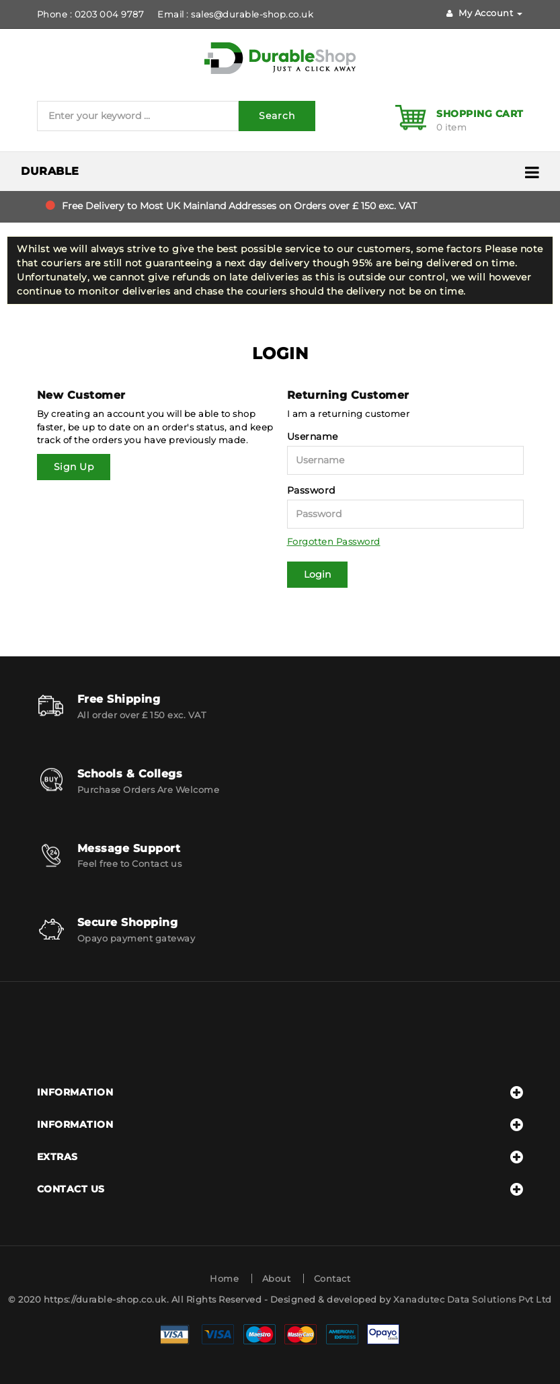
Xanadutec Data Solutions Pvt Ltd (472, 1299)
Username (312, 436)
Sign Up (74, 467)
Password (311, 490)
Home (224, 1278)
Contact (332, 1278)
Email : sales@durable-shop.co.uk (235, 14)
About (276, 1278)
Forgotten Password (334, 541)
